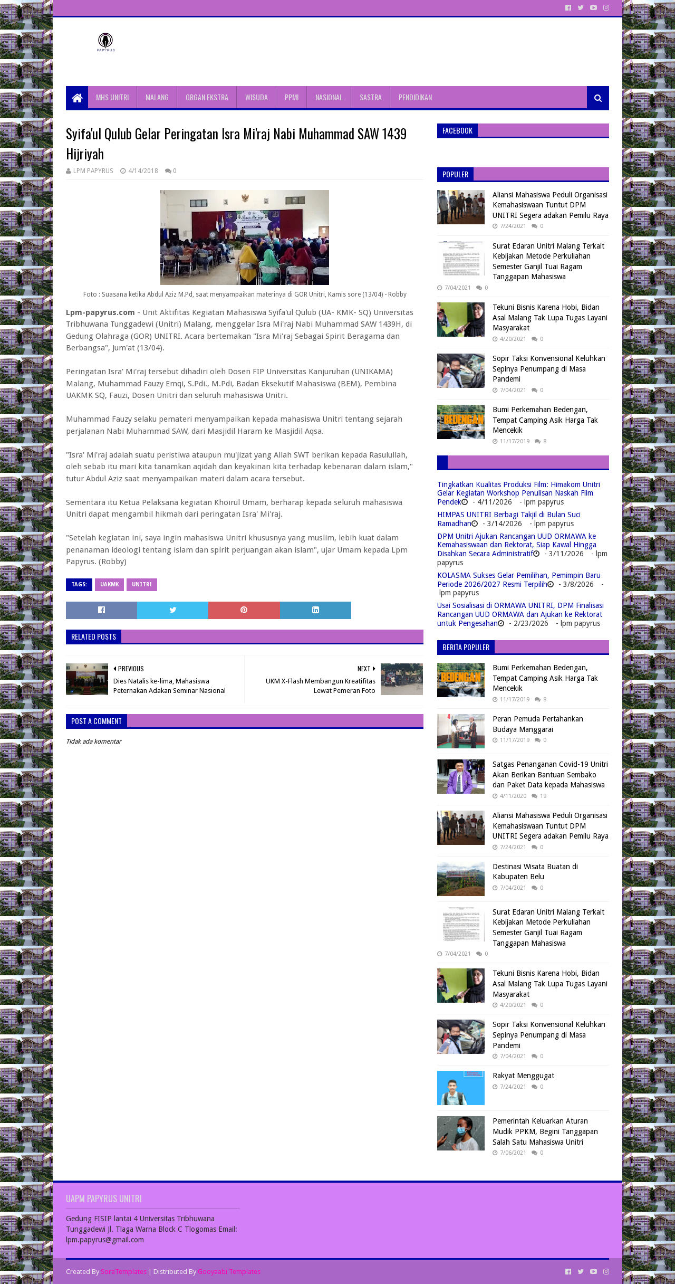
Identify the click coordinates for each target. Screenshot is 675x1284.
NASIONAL (329, 96)
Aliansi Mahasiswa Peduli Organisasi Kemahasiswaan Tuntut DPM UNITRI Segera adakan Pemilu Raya (551, 205)
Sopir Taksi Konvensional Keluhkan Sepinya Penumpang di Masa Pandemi (549, 368)
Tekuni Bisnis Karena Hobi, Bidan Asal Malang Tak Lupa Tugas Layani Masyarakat (550, 317)
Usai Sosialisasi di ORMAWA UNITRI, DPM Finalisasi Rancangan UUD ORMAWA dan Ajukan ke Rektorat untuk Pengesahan (520, 614)
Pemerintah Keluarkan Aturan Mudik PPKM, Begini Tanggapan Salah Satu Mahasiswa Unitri (545, 1131)
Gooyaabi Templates (229, 1272)
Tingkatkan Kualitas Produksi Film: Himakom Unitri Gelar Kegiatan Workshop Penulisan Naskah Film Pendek (518, 493)
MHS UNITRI (112, 96)
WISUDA (256, 96)
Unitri (142, 584)
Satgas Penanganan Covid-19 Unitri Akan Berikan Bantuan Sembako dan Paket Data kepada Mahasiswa (550, 774)
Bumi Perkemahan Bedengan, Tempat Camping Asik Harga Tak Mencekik (545, 419)
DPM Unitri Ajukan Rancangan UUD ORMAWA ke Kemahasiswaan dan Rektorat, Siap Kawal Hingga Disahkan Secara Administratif (516, 545)
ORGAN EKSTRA (207, 96)
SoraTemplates (124, 1272)
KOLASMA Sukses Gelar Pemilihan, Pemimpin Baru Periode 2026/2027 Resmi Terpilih (519, 579)
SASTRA (371, 96)
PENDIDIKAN (415, 96)
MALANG (157, 96)
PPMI (291, 96)
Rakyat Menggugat (523, 1075)
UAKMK (109, 584)
